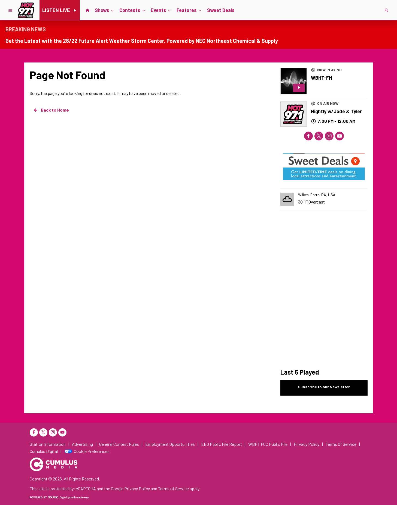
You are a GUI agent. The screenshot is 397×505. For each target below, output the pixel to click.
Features (189, 10)
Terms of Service (173, 488)
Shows (105, 10)
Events (161, 10)
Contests (132, 10)
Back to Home (51, 110)
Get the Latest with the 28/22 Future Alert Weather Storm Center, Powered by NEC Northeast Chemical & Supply (141, 40)
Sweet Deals (221, 10)
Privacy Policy (137, 488)
